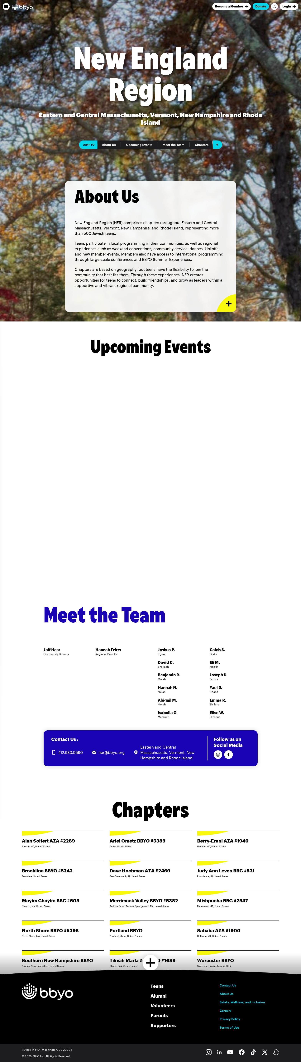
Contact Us (228, 985)
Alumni (158, 996)
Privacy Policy (230, 1019)
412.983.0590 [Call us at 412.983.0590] (70, 752)
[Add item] (217, 145)
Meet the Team (173, 145)
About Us (109, 145)
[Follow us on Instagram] (218, 754)
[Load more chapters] (151, 963)
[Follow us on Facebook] (228, 754)
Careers (225, 1011)
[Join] (231, 6)
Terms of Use (229, 1027)
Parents (159, 1015)
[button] (6, 6)
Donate (260, 6)
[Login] (289, 6)
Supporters (163, 1025)
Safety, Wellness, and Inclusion (242, 1002)
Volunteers (162, 1005)
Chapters (201, 145)
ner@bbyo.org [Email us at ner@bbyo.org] (111, 752)
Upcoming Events (139, 145)
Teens (157, 986)
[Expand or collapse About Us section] (226, 303)
